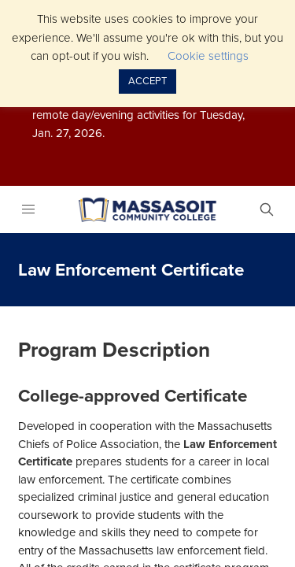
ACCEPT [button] (147, 81)
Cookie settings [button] (208, 56)
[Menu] (28, 209)
